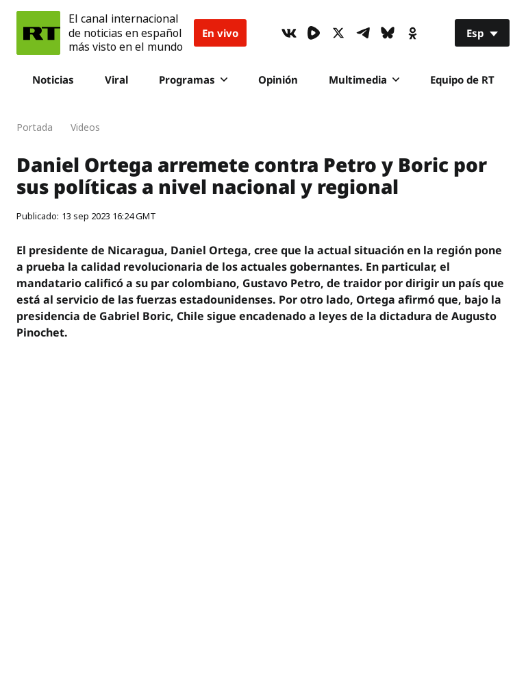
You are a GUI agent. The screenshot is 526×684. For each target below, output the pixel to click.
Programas (193, 79)
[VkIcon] (289, 33)
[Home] (38, 33)
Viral (116, 79)
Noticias (53, 79)
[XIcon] (338, 33)
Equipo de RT (462, 79)
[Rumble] (314, 33)
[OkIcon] (412, 33)
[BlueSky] (388, 33)
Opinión (278, 79)
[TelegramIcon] (363, 33)
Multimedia (364, 79)
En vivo (220, 33)
